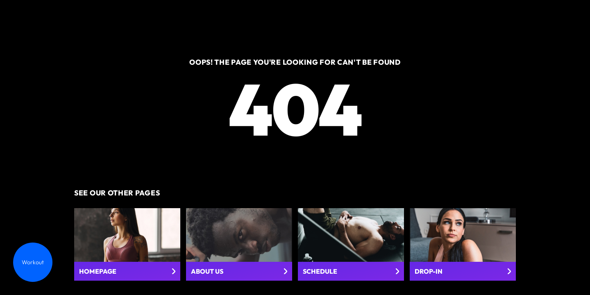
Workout (33, 262)
